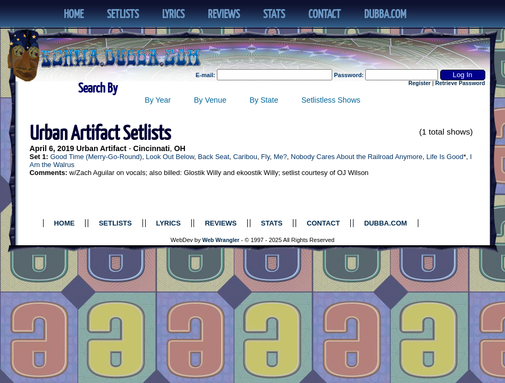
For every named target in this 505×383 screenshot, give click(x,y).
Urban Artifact (101, 148)
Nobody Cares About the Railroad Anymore (357, 157)
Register (419, 83)
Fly (265, 157)
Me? (280, 157)
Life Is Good (445, 157)
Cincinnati (151, 148)
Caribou (245, 157)
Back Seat (213, 157)
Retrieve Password (460, 83)
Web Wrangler (221, 240)
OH (179, 148)
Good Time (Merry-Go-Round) (96, 157)
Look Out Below (170, 157)
